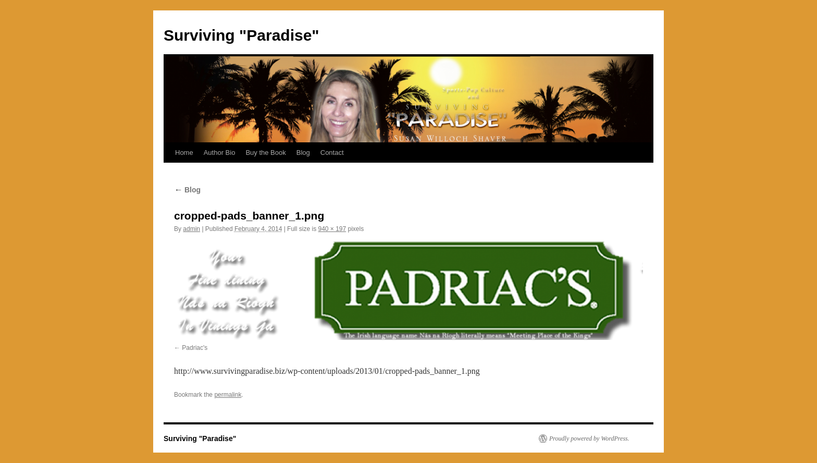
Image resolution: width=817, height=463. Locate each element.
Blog (303, 152)
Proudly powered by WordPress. (589, 438)
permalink (227, 394)
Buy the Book (265, 152)
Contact (332, 152)
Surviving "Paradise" (241, 35)
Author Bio (220, 152)
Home (184, 152)
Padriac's (194, 347)
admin (191, 229)
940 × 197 (332, 229)
